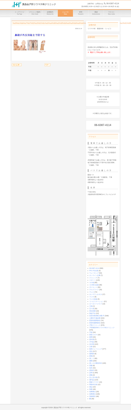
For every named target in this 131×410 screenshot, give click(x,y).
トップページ (19, 13)
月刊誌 (91, 342)
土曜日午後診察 (94, 318)
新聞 (90, 337)
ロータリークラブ (95, 304)
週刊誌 (91, 380)
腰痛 (90, 361)
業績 (96, 13)
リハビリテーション (96, 301)
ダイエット (93, 287)
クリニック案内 (34, 13)
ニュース (65, 13)
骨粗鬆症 (92, 396)
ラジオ (91, 297)
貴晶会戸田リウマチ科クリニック (39, 4)
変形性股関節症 (94, 320)
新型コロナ (93, 335)
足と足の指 (93, 377)
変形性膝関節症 (94, 323)
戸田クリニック (94, 325)
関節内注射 (93, 384)
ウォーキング (94, 273)
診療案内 (50, 13)
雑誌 (90, 387)
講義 (90, 375)
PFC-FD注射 (93, 271)
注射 (90, 346)
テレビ (91, 292)
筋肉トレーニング (95, 349)
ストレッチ (93, 278)
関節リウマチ (94, 382)
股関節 (91, 354)
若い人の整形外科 (95, 363)
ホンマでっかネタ (95, 294)
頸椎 (90, 389)
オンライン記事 (94, 275)
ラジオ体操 (93, 299)
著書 (90, 365)
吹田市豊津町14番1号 (97, 316)
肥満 (90, 356)
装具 (90, 368)
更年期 (91, 339)
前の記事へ (16, 65)
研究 (80, 13)
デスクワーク (94, 290)
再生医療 (92, 311)
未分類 (91, 344)
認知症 (91, 370)
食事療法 (92, 391)
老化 (90, 351)
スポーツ (92, 280)
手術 (90, 332)
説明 (90, 373)
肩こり (91, 358)
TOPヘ (47, 65)
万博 (90, 306)
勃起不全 (92, 313)
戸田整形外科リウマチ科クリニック (102, 327)
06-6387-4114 (94, 268)
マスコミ (111, 13)
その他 (91, 282)
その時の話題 (94, 285)
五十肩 (91, 308)
